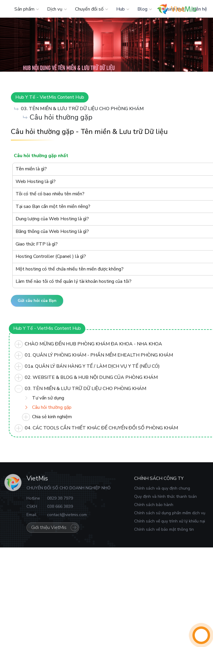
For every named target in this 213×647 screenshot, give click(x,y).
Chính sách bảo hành (153, 504)
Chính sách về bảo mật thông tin (164, 529)
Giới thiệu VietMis (48, 527)
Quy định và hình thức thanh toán (165, 496)
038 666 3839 (60, 506)
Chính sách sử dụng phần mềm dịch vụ (169, 513)
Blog (142, 9)
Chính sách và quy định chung (162, 488)
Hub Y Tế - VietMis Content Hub (49, 97)
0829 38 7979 (60, 498)
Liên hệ (199, 9)
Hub (120, 9)
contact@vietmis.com (67, 514)
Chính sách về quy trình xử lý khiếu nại (169, 521)
